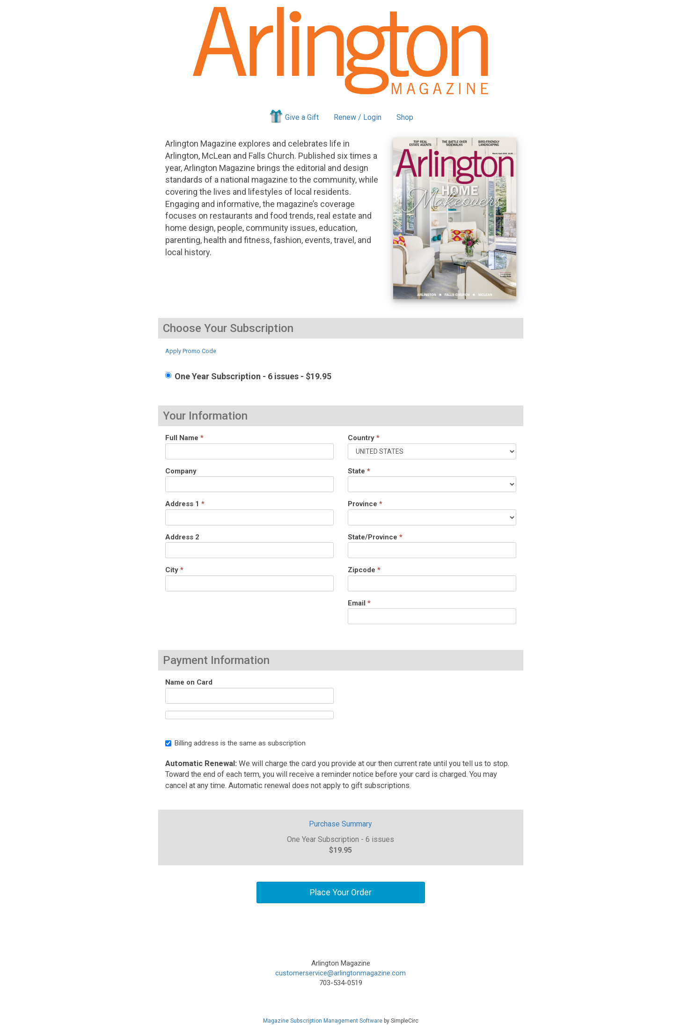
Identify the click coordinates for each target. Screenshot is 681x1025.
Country (364, 438)
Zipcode (364, 570)
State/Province (375, 537)
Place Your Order (341, 892)
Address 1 (185, 504)
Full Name (184, 438)
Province (365, 504)
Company (181, 471)
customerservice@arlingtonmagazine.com (340, 973)
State (359, 471)
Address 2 (182, 537)
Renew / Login (357, 117)
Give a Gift (293, 116)
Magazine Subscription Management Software (322, 1021)
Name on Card (188, 682)
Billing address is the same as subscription (235, 743)
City (174, 570)
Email (359, 603)
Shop (404, 117)
